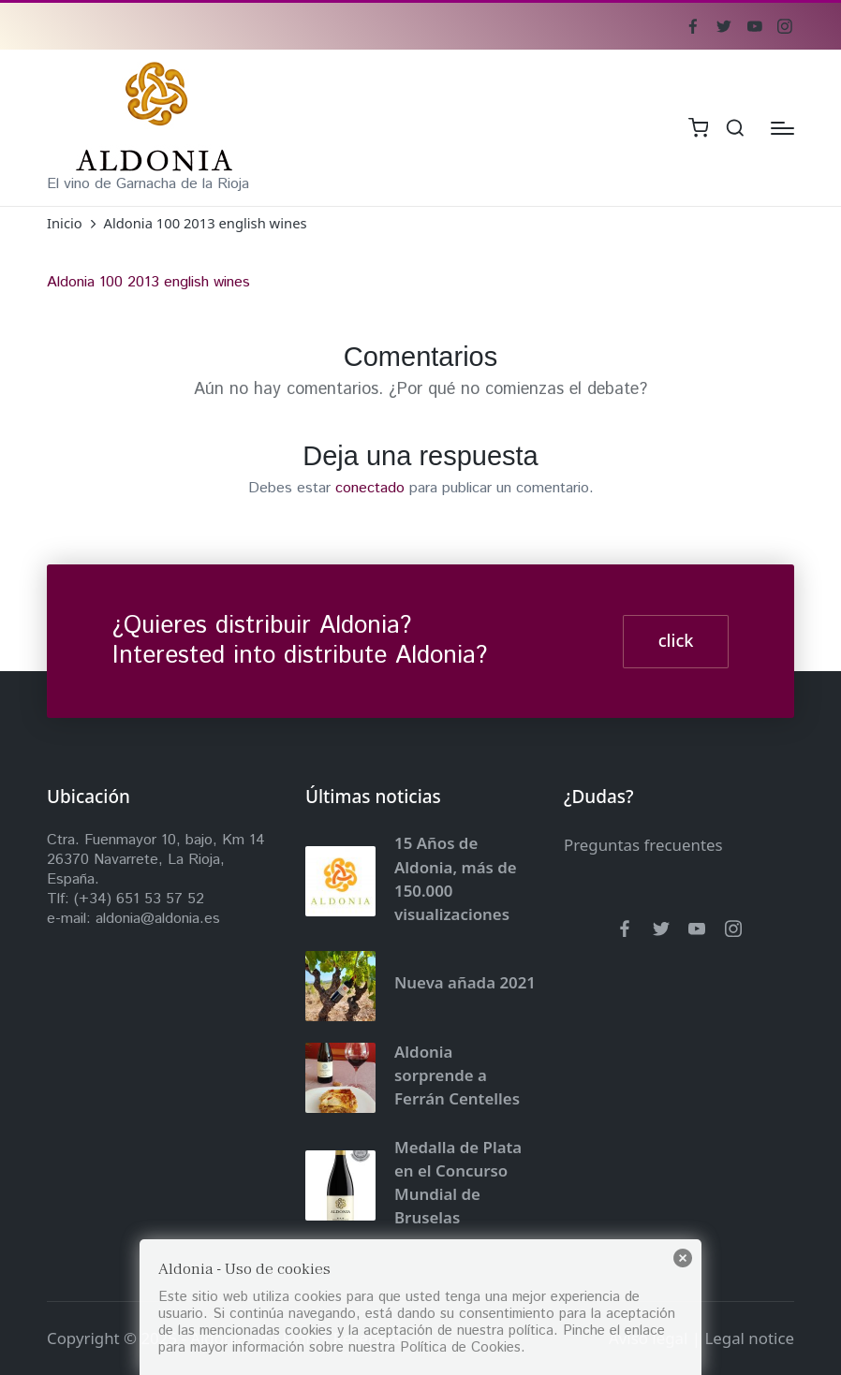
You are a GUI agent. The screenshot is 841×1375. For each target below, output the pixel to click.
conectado (370, 488)
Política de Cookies (460, 1347)
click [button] (676, 640)
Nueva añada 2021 (465, 982)
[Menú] (782, 128)
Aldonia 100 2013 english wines (148, 282)
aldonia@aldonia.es (158, 918)
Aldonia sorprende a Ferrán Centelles (457, 1075)
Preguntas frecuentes (643, 845)
